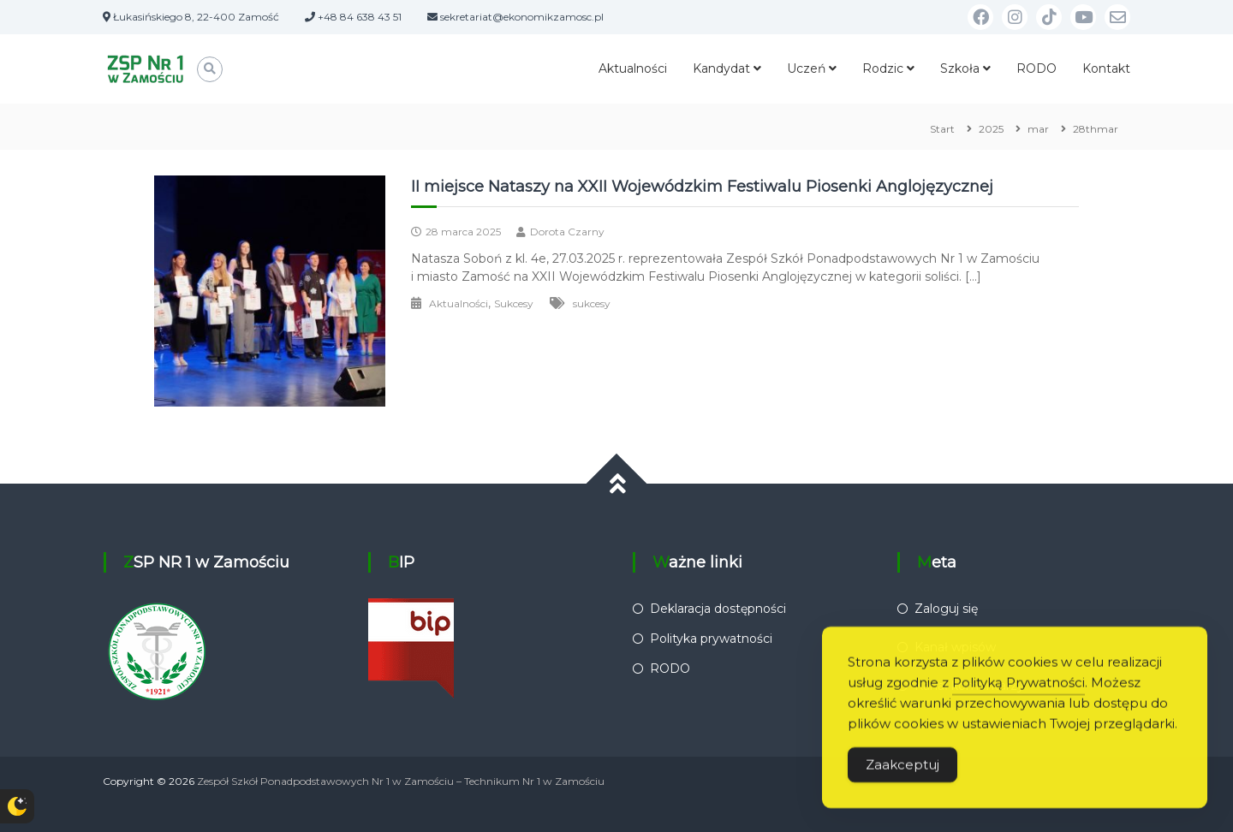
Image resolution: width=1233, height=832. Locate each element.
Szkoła (960, 68)
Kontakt (1106, 68)
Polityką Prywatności (1018, 704)
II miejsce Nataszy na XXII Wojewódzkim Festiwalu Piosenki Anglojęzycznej (702, 186)
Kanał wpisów (955, 647)
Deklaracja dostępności (718, 608)
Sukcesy (513, 303)
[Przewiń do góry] (617, 484)
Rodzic (882, 68)
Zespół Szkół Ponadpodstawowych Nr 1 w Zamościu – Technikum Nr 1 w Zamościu (401, 781)
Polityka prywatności (711, 638)
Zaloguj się (946, 608)
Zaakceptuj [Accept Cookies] (902, 786)
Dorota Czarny (567, 231)
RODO (1036, 68)
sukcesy (592, 303)
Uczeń (806, 68)
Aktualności (633, 68)
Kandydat (721, 68)
